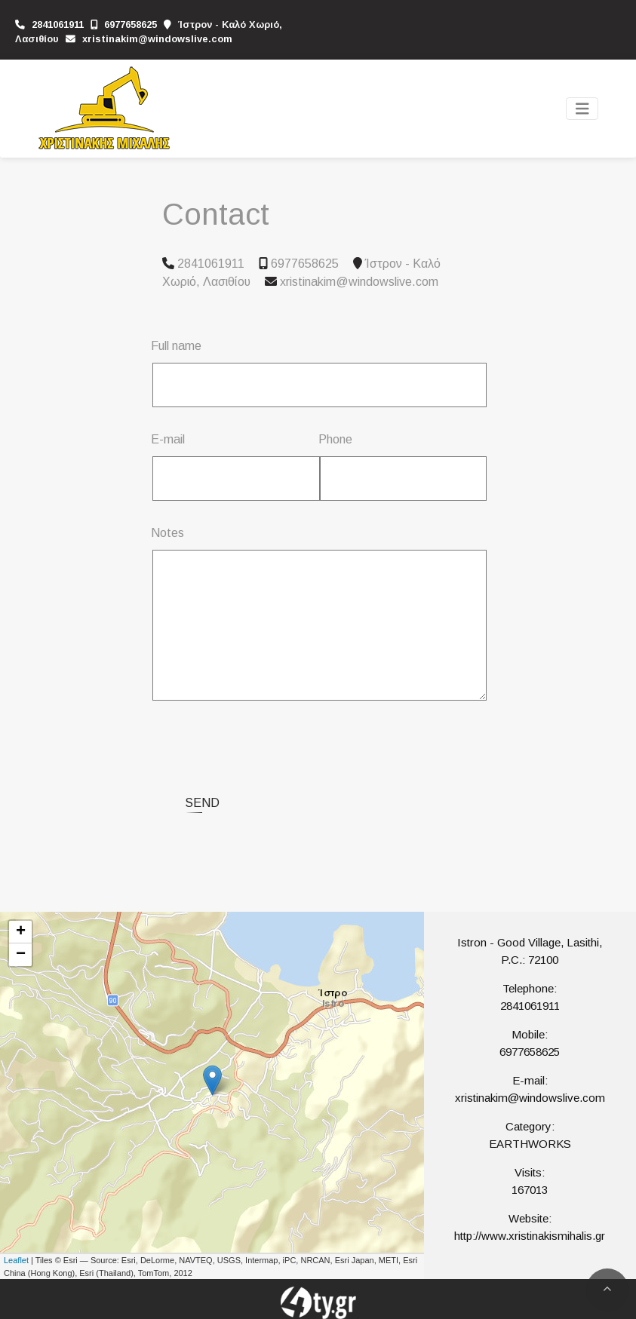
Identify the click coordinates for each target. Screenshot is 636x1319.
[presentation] (280, 742)
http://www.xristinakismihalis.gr (529, 1235)
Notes (167, 532)
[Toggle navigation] (582, 109)
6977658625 (130, 24)
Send (202, 802)
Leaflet (16, 1260)
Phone (335, 439)
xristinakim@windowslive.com (157, 38)
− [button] (21, 954)
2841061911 (58, 24)
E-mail (168, 439)
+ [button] (21, 932)
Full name (176, 345)
